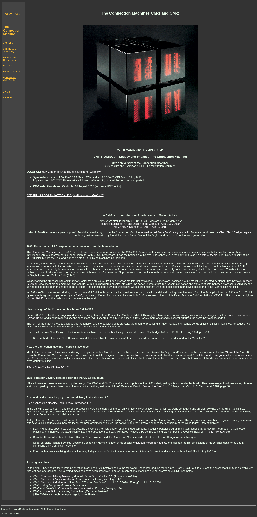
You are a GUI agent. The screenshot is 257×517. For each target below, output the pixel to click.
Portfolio (9, 97)
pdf (101, 332)
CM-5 (79, 295)
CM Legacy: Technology (10, 50)
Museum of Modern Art (54, 482)
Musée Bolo (49, 491)
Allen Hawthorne (238, 315)
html (109, 332)
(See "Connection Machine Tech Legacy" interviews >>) (59, 403)
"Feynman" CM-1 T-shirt (9, 78)
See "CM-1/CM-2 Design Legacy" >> (48, 366)
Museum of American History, (58, 479)
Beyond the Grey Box (154, 386)
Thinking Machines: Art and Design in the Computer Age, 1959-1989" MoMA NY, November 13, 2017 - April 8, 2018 (141, 225)
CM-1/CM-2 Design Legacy (10, 58)
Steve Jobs (232, 352)
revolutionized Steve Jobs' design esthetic (164, 232)
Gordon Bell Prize (37, 298)
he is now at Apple (218, 431)
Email (7, 92)
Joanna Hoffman (51, 352)
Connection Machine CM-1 (47, 252)
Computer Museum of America (76, 488)
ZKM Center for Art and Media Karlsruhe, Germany (71, 171)
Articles (8, 65)
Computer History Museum (56, 476)
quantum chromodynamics (150, 442)
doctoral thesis (208, 255)
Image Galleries (12, 71)
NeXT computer (144, 355)
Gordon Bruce (35, 318)
